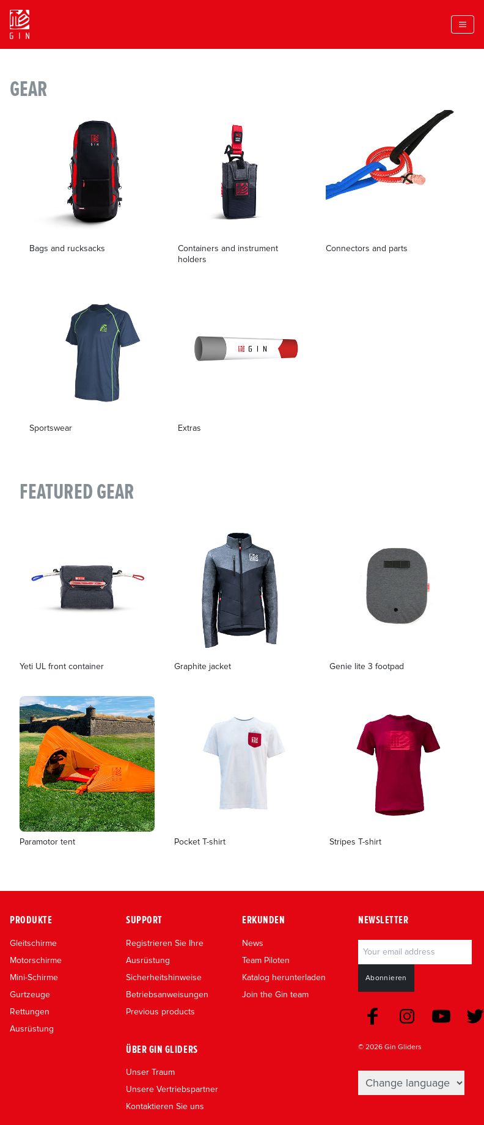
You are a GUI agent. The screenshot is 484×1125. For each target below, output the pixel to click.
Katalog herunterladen (284, 977)
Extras (189, 428)
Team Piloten (266, 960)
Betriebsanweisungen (167, 994)
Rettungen (30, 1011)
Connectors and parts (367, 248)
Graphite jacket (202, 666)
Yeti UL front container (62, 666)
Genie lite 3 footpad (366, 666)
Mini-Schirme (34, 977)
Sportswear (50, 428)
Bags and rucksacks (67, 248)
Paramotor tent (47, 842)
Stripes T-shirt (355, 842)
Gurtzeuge (30, 994)
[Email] (415, 952)
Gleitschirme (33, 943)
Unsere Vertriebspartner (172, 1089)
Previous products (160, 1011)
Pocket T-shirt (200, 842)
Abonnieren (386, 978)
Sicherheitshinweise (164, 977)
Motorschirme (36, 960)
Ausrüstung (32, 1029)
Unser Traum (150, 1072)
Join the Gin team (275, 994)
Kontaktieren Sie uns (165, 1106)
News (252, 943)
